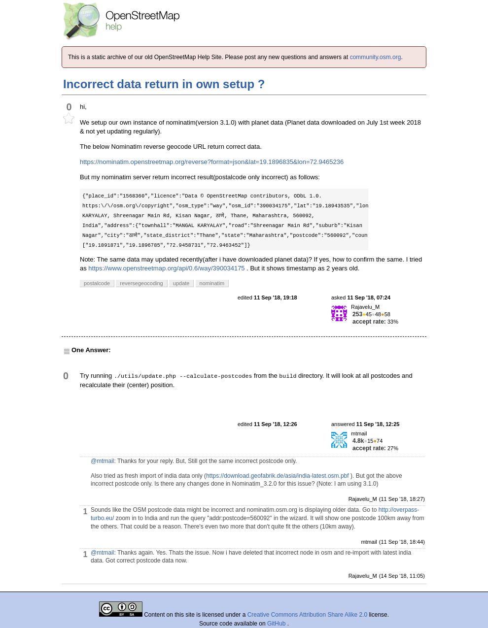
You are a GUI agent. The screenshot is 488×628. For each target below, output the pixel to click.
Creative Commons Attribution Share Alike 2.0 (307, 614)
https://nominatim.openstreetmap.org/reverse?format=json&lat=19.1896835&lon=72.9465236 (212, 161)
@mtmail (102, 461)
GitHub (277, 623)
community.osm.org (375, 57)
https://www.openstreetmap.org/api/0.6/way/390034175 (166, 268)
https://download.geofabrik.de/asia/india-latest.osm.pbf (277, 475)
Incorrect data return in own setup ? (164, 84)
